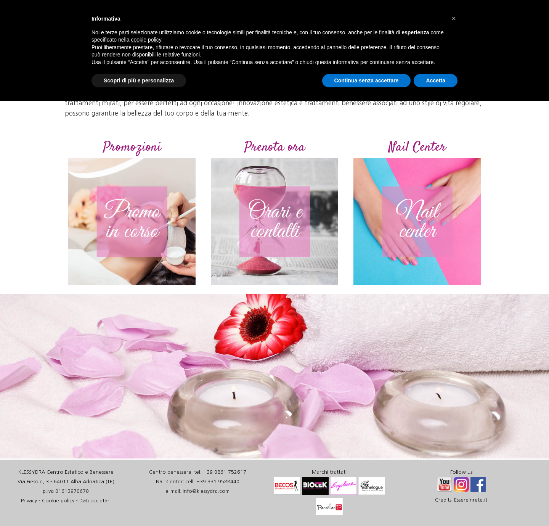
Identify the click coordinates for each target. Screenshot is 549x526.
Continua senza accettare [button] (366, 80)
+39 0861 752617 (224, 472)
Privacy (29, 500)
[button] (454, 18)
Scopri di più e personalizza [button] (139, 80)
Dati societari (95, 500)
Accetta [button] (435, 80)
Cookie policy (58, 500)
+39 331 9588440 (217, 481)
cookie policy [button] (146, 40)
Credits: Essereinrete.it (461, 499)
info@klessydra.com (206, 491)
